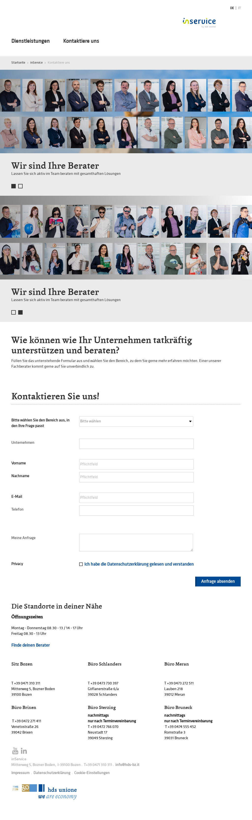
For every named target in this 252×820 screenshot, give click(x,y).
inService (36, 62)
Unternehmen (22, 442)
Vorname (18, 463)
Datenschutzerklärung (51, 773)
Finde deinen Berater (30, 645)
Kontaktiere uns (81, 41)
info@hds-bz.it (127, 765)
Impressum (20, 773)
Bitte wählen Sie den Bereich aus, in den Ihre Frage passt (40, 423)
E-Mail (16, 496)
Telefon (17, 509)
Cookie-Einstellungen (92, 773)
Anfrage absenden (218, 581)
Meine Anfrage (23, 538)
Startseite (18, 62)
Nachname (20, 476)
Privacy (17, 564)
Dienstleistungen (30, 41)
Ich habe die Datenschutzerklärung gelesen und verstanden (139, 564)
